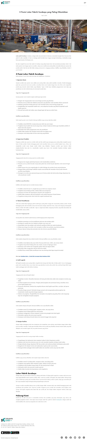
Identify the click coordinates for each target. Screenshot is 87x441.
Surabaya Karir (7, 437)
